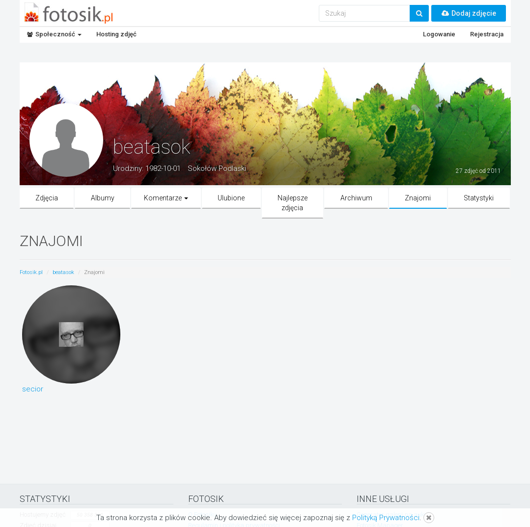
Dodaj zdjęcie (468, 13)
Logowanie (439, 34)
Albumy (102, 198)
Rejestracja (486, 34)
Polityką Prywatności (385, 517)
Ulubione (231, 198)
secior (32, 389)
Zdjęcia (46, 198)
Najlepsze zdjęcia (292, 203)
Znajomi (418, 198)
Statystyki (479, 198)
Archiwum (356, 198)
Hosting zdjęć (116, 34)
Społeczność (54, 34)
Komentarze (166, 198)
